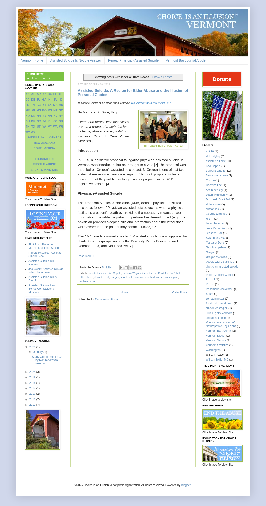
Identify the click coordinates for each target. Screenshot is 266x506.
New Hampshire (216, 247)
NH (39, 115)
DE (33, 99)
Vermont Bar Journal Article (186, 60)
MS (50, 110)
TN (28, 126)
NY (61, 115)
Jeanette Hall (101, 277)
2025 (32, 347)
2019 (32, 377)
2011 (32, 404)
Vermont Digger (215, 335)
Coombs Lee (149, 273)
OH (28, 121)
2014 (32, 388)
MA (55, 105)
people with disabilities (132, 277)
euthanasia (213, 209)
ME (28, 110)
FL (39, 99)
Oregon (114, 277)
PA (44, 121)
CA (50, 94)
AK (28, 94)
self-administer (155, 277)
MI (33, 110)
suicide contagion (217, 308)
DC (28, 99)
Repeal (210, 279)
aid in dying (213, 156)
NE (33, 115)
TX (33, 126)
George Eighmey (216, 213)
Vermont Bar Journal (218, 330)
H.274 (209, 218)
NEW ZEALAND (44, 142)
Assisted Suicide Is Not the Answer (75, 60)
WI (61, 126)
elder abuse (86, 277)
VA (44, 126)
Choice (210, 180)
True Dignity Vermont (219, 313)
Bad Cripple (114, 273)
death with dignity (217, 194)
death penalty (214, 190)
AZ (44, 94)
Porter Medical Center (219, 274)
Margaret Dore (215, 242)
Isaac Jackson (215, 223)
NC (61, 110)
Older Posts (179, 292)
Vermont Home (32, 60)
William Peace (88, 281)
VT (49, 126)
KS (39, 105)
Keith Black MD (215, 237)
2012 (32, 399)
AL (33, 94)
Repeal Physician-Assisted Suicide (133, 60)
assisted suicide (97, 273)
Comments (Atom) (106, 299)
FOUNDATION (44, 159)
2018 (32, 383)
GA (44, 99)
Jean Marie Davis (217, 228)
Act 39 (210, 151)
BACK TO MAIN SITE (44, 169)
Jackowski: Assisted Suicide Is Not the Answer (45, 270)
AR (39, 94)
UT (39, 126)
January (38, 352)
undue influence (216, 317)
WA (55, 126)
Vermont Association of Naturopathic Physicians (221, 324)
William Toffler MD (217, 359)
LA (50, 105)
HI (49, 99)
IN (33, 105)
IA (55, 99)
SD (61, 121)
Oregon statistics (216, 257)
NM (50, 115)
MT (55, 110)
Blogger (186, 485)
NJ (44, 115)
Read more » (86, 256)
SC (55, 121)
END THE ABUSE (44, 164)
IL (27, 105)
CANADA (55, 137)
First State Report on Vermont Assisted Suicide (44, 246)
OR (39, 121)
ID (60, 99)
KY (44, 105)
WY (33, 132)
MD (61, 105)
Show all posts (162, 77)
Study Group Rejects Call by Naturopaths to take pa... (48, 360)
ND (28, 115)
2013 (32, 393)
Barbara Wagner (131, 273)
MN (39, 110)
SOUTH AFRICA (44, 148)
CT (61, 94)
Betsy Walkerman (217, 175)
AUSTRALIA (36, 137)
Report (210, 284)
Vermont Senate (216, 340)
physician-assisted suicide (222, 266)
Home (124, 292)
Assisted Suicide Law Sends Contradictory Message (41, 289)
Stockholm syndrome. (219, 303)
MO (44, 110)
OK (33, 121)
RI (49, 121)
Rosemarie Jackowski (219, 289)
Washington (171, 277)
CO (55, 94)
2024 (32, 372)
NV (55, 115)
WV (27, 132)
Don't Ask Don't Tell (169, 273)
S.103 (209, 294)
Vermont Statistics (217, 345)
